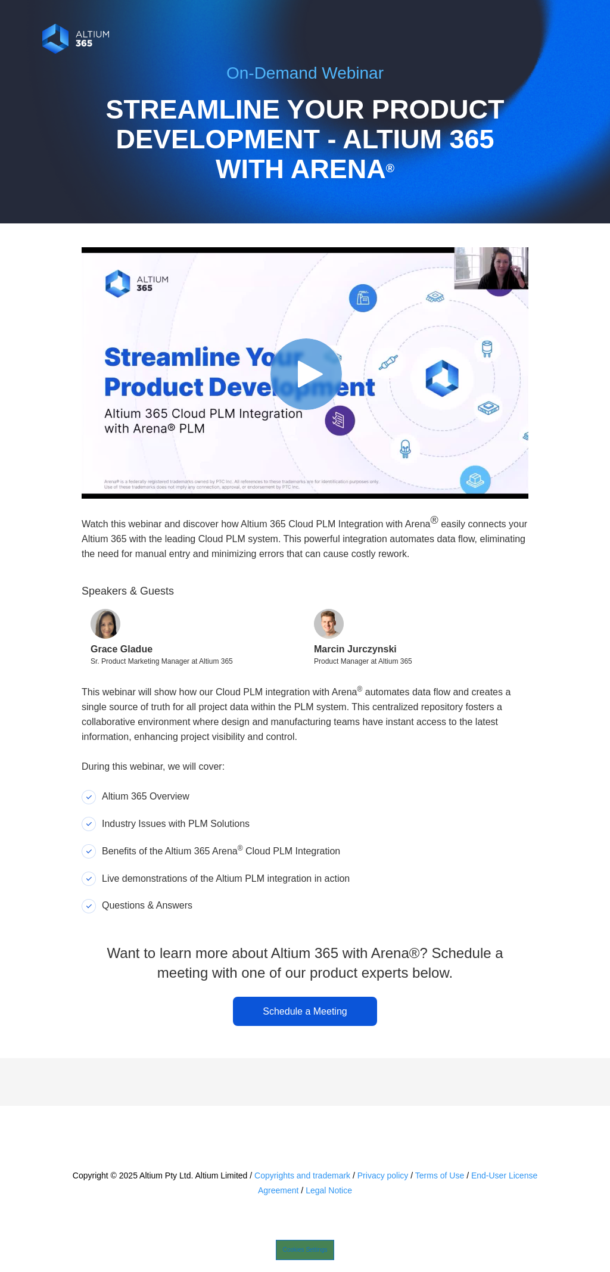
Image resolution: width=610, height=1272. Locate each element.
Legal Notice (329, 1190)
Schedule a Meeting (305, 1011)
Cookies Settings (304, 1249)
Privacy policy (383, 1175)
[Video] (305, 373)
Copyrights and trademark (302, 1175)
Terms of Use (439, 1175)
